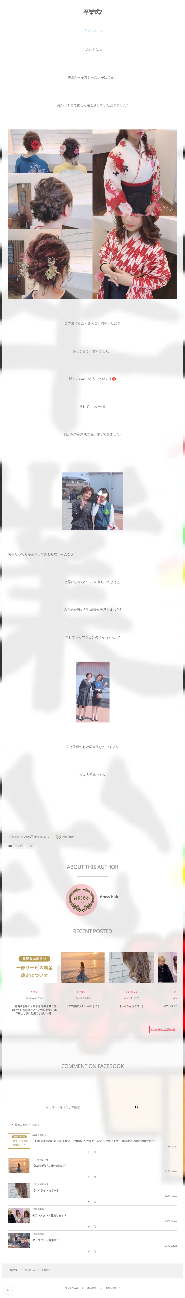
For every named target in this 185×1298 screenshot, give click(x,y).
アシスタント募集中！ (45, 1240)
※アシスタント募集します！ (49, 1215)
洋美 (30, 845)
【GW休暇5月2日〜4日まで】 (50, 1166)
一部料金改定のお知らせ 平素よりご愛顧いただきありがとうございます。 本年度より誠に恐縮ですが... (94, 1141)
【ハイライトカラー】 (45, 1190)
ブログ (92, 30)
